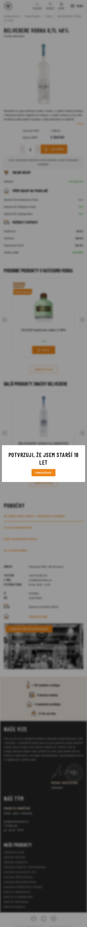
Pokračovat (44, 473)
